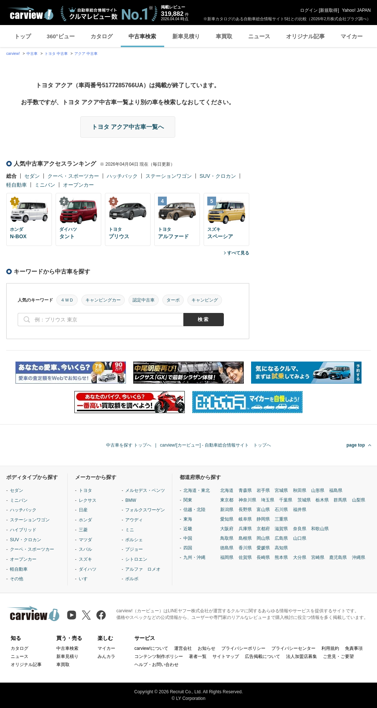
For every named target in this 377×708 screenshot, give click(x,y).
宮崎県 (317, 557)
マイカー (352, 36)
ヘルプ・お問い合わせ (156, 664)
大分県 (299, 557)
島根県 (245, 538)
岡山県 (263, 538)
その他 (16, 578)
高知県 (281, 547)
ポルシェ (134, 539)
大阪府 (226, 528)
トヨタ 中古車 (56, 54)
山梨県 (358, 500)
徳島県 (226, 547)
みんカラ (106, 656)
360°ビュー (61, 36)
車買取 (224, 36)
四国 (187, 547)
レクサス (87, 500)
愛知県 (226, 519)
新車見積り (186, 36)
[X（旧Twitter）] (86, 615)
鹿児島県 (338, 557)
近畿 (187, 528)
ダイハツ (87, 569)
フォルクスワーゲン (145, 509)
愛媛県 (263, 547)
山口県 (299, 538)
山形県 (317, 490)
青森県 (245, 490)
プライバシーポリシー (243, 648)
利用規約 (330, 648)
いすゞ (85, 578)
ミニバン (45, 185)
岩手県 (263, 490)
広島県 (281, 538)
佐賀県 (245, 557)
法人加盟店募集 (301, 656)
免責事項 (354, 648)
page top (355, 445)
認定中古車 (144, 300)
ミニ (129, 529)
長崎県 (263, 557)
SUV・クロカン (218, 176)
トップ (22, 36)
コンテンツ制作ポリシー (158, 656)
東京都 (226, 500)
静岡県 (263, 519)
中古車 (32, 54)
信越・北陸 (194, 509)
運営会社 (183, 648)
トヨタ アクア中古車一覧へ (128, 127)
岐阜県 (245, 519)
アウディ (134, 519)
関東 (187, 500)
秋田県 (299, 490)
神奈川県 (247, 500)
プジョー (134, 549)
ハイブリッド (23, 529)
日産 (83, 509)
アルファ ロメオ (143, 569)
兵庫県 (245, 528)
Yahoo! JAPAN (356, 10)
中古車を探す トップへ (128, 445)
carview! (13, 54)
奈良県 (299, 528)
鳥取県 (226, 538)
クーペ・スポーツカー (73, 176)
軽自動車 (16, 185)
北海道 (226, 490)
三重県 (281, 519)
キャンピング (204, 300)
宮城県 (281, 490)
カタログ (102, 36)
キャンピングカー (103, 300)
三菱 (83, 529)
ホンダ (85, 519)
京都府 (263, 528)
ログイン (309, 10)
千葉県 (285, 500)
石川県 (281, 509)
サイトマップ (225, 656)
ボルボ (131, 578)
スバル (85, 549)
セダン (32, 176)
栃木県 (322, 500)
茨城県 (304, 500)
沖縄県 (358, 557)
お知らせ (206, 648)
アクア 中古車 (86, 54)
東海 (187, 519)
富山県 (263, 509)
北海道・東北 (196, 490)
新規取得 (329, 10)
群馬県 (340, 500)
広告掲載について (262, 656)
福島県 (335, 490)
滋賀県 (281, 528)
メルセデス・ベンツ (145, 490)
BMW (130, 500)
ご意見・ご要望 (338, 656)
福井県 (299, 509)
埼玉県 (267, 500)
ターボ (173, 300)
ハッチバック (122, 176)
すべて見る (238, 253)
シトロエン (136, 559)
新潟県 (226, 509)
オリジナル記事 (305, 36)
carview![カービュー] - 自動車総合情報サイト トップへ (215, 445)
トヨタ (85, 490)
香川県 (245, 547)
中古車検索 (142, 36)
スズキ (85, 559)
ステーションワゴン (168, 176)
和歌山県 (320, 528)
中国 (187, 538)
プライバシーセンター (293, 648)
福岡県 (226, 557)
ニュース (259, 36)
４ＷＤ (67, 300)
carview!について (151, 648)
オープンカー (78, 185)
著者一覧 (198, 656)
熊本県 (281, 557)
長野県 (245, 509)
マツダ (85, 539)
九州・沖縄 (194, 557)
